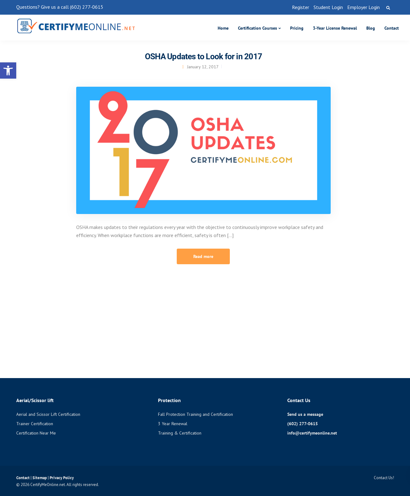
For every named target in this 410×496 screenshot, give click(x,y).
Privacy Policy (62, 477)
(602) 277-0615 (302, 423)
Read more (203, 256)
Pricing (297, 28)
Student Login (328, 7)
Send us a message (305, 414)
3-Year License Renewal (335, 28)
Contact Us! (384, 477)
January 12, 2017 (203, 67)
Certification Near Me (36, 433)
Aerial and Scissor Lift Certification (48, 414)
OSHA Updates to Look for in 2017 (203, 56)
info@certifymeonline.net (312, 433)
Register (300, 7)
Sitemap (40, 477)
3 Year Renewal (172, 423)
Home (223, 28)
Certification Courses (257, 28)
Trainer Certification (34, 423)
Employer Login (363, 7)
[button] (8, 70)
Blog (370, 28)
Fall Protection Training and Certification (195, 414)
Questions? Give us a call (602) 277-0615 (59, 7)
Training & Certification (179, 433)
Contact (391, 28)
